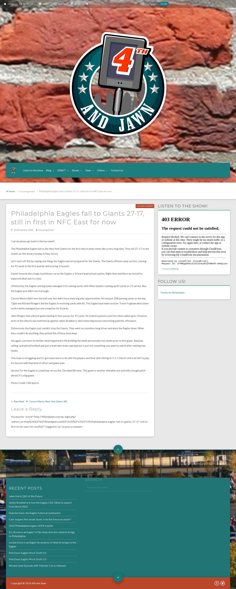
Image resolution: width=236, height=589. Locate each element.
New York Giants (54, 401)
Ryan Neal (19, 401)
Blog (77, 4)
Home (11, 4)
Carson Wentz (36, 401)
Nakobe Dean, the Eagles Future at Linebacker (28, 513)
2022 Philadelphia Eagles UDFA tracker (24, 525)
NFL (66, 401)
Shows (75, 170)
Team (45, 4)
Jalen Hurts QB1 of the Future (19, 497)
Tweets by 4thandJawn (172, 292)
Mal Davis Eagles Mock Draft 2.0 (21, 551)
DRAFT (61, 170)
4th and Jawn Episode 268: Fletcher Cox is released (30, 564)
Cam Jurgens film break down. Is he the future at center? (33, 519)
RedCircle (175, 269)
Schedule (28, 4)
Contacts (95, 4)
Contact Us (117, 170)
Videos (61, 4)
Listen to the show (33, 170)
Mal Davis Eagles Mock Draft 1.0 (21, 558)
